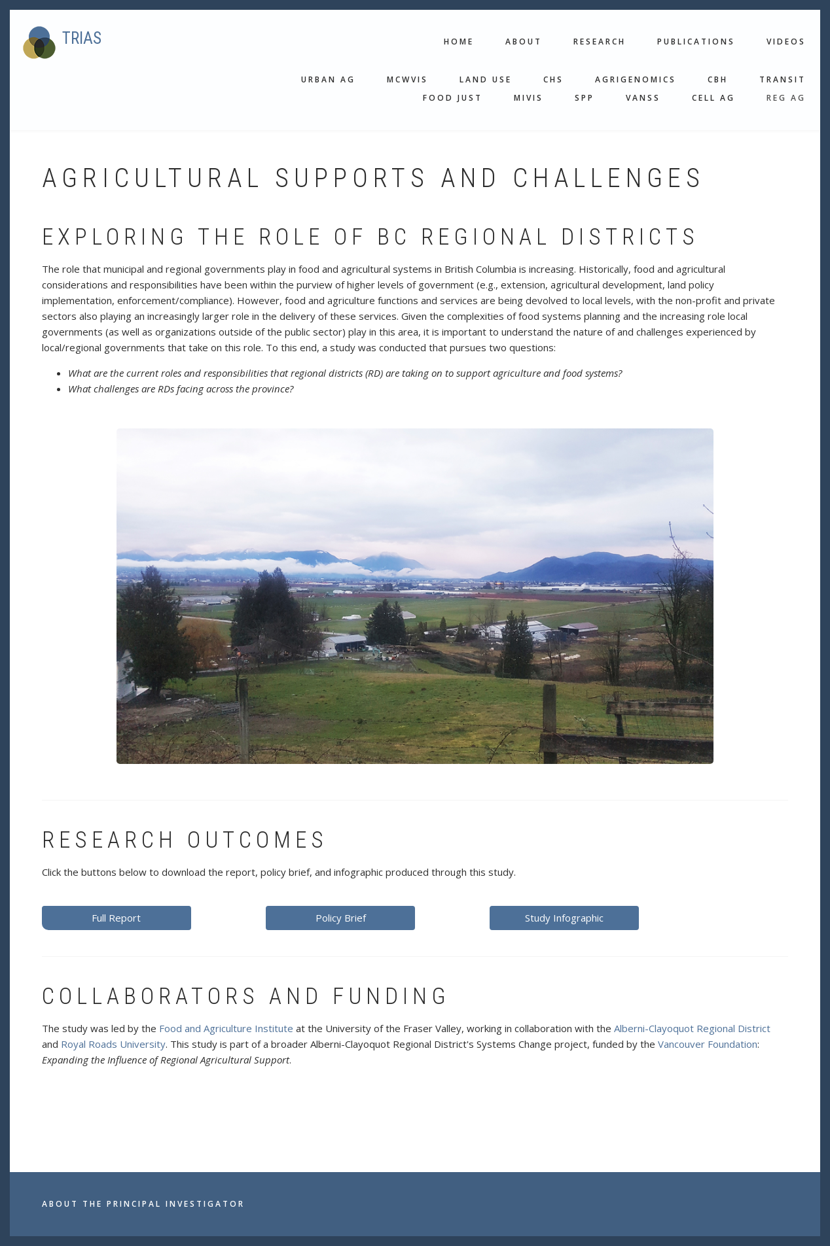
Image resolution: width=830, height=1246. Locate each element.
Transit (782, 79)
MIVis (528, 97)
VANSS (643, 97)
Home (459, 41)
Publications (696, 41)
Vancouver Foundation (707, 1043)
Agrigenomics (635, 79)
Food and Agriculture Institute (226, 1028)
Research (599, 41)
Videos (786, 41)
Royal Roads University (113, 1043)
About (523, 41)
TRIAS (81, 38)
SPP (584, 97)
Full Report (116, 917)
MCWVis (407, 79)
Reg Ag (786, 97)
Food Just (452, 97)
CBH (718, 79)
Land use (486, 79)
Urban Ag (328, 79)
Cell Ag (713, 97)
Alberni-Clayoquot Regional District (692, 1028)
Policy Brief (341, 917)
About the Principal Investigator (143, 1204)
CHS (553, 79)
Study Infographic (564, 917)
